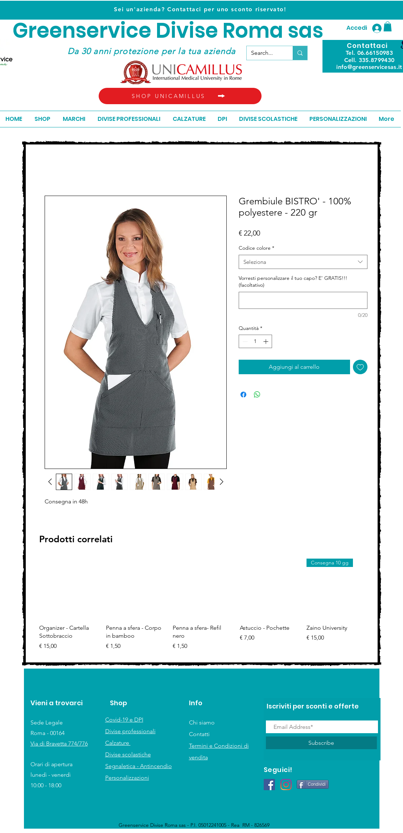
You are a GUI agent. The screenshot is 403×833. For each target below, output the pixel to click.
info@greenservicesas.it (369, 67)
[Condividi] (313, 784)
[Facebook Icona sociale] (269, 784)
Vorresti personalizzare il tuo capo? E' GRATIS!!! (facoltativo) (293, 282)
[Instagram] (286, 784)
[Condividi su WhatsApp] (257, 394)
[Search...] (264, 53)
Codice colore (256, 248)
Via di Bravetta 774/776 (59, 743)
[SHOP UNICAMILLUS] (180, 96)
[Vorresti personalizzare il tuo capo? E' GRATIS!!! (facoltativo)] (303, 300)
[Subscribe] (321, 742)
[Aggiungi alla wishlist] (360, 367)
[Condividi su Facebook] (243, 394)
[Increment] (266, 341)
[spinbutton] (255, 341)
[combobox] (303, 262)
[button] (387, 26)
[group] (203, 609)
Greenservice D (91, 30)
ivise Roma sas (246, 30)
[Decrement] (244, 341)
